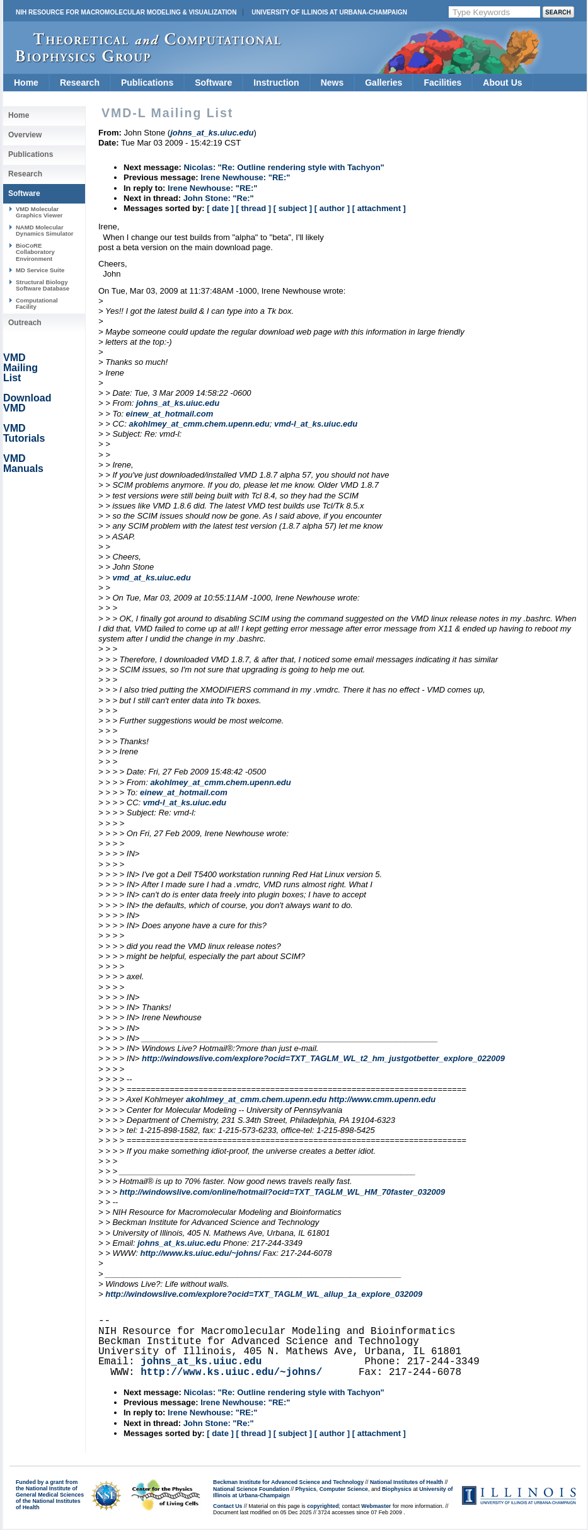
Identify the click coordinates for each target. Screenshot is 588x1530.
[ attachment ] (379, 208)
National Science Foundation (251, 1489)
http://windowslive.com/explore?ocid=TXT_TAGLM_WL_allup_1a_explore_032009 (263, 1294)
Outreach (25, 322)
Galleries (383, 83)
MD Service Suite (40, 270)
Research (80, 83)
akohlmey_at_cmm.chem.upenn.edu (199, 424)
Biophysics (397, 1489)
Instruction (276, 83)
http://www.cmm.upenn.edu (382, 1099)
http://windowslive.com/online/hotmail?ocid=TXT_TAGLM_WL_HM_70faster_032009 (283, 1192)
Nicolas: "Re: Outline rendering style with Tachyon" (283, 167)
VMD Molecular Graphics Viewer (39, 212)
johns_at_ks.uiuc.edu (177, 403)
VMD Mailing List (20, 367)
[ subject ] (293, 208)
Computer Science (344, 1489)
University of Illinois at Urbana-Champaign (329, 12)
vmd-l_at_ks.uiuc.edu (315, 424)
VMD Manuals (23, 463)
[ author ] (332, 208)
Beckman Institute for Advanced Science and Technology (288, 1482)
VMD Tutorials (24, 433)
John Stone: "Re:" (218, 198)
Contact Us (227, 1506)
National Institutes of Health (406, 1482)
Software (213, 83)
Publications (147, 83)
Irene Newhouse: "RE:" (245, 177)
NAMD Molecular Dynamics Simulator (45, 230)
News (332, 83)
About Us (502, 83)
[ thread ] (253, 208)
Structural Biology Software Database (42, 285)
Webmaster (376, 1506)
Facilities (442, 83)
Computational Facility (37, 303)
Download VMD (27, 403)
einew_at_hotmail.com (170, 413)
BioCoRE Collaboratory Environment (35, 252)
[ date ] (220, 208)
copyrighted (322, 1506)
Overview (25, 134)
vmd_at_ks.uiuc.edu (151, 577)
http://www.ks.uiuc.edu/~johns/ (200, 1253)
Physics (306, 1489)
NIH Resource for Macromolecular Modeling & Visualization (126, 12)
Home (26, 83)
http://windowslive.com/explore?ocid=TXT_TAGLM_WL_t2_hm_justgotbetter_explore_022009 (323, 1058)
